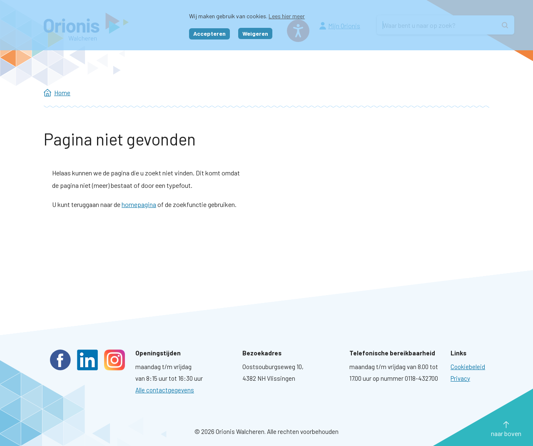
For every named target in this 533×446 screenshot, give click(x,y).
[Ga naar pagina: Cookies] (468, 366)
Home (62, 92)
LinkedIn (87, 360)
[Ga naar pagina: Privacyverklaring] (460, 378)
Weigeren (255, 33)
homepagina (139, 204)
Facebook (60, 360)
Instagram (114, 360)
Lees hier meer (287, 16)
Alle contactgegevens (164, 390)
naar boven (506, 433)
